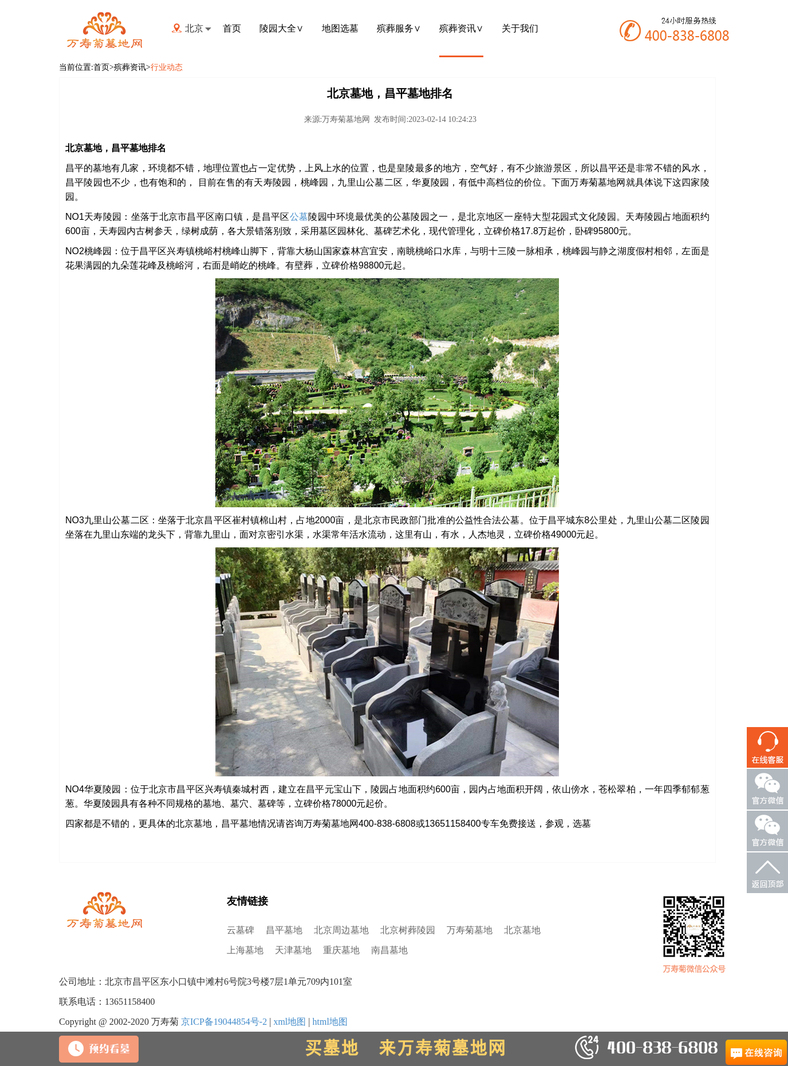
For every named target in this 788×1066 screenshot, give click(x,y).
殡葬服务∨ (399, 28)
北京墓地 (522, 930)
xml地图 (289, 1021)
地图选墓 (340, 28)
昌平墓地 (284, 930)
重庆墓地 (341, 950)
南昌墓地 (389, 950)
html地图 (329, 1021)
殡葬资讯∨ (461, 28)
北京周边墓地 (341, 930)
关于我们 (520, 28)
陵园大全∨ (281, 28)
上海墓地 (245, 950)
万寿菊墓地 (469, 930)
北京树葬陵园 (407, 930)
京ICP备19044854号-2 (224, 1021)
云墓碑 (240, 930)
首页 (232, 28)
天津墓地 (293, 950)
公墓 (299, 217)
